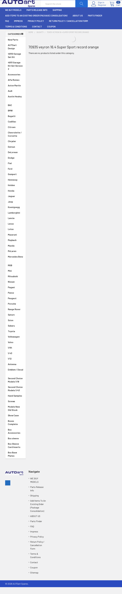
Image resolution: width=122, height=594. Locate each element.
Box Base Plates (12, 461)
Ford (15, 175)
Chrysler (15, 148)
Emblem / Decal (15, 378)
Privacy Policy (36, 28)
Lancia (15, 225)
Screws (11, 408)
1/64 (15, 354)
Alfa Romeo (15, 86)
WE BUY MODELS (13, 17)
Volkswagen (15, 343)
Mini (15, 277)
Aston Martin (15, 92)
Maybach (15, 247)
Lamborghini (15, 219)
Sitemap (34, 579)
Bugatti (15, 123)
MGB (15, 272)
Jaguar (15, 203)
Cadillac (15, 128)
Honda (15, 197)
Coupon (51, 33)
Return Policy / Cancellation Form (68, 28)
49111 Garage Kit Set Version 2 (15, 72)
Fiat (15, 170)
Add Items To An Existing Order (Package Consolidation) (36, 22)
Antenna (15, 371)
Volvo (15, 349)
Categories (14, 41)
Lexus (15, 230)
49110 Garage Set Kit (14, 62)
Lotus (15, 236)
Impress (18, 28)
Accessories (14, 81)
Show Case (13, 422)
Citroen (15, 134)
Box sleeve (13, 445)
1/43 (15, 360)
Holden (15, 192)
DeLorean (15, 159)
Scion (10, 327)
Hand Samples (15, 402)
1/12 (15, 365)
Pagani (15, 294)
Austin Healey (15, 105)
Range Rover (15, 316)
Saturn (11, 321)
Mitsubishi (15, 283)
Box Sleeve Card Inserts (14, 452)
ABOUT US (78, 22)
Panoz (11, 299)
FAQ (7, 28)
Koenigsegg (15, 214)
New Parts (13, 46)
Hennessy (15, 186)
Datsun (15, 153)
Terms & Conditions (16, 33)
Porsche (15, 310)
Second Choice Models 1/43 (15, 395)
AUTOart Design (12, 53)
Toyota (15, 338)
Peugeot (15, 305)
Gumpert (15, 181)
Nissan (15, 288)
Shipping (57, 17)
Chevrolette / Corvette (15, 141)
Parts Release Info (36, 17)
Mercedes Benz (15, 265)
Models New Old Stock (14, 415)
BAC (10, 112)
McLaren (15, 258)
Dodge (15, 164)
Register (99, 8)
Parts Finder (95, 22)
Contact (37, 33)
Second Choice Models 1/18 (15, 387)
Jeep (15, 208)
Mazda (15, 252)
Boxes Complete (13, 429)
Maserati (15, 241)
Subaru (15, 332)
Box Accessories (14, 438)
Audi (15, 97)
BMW (15, 117)
